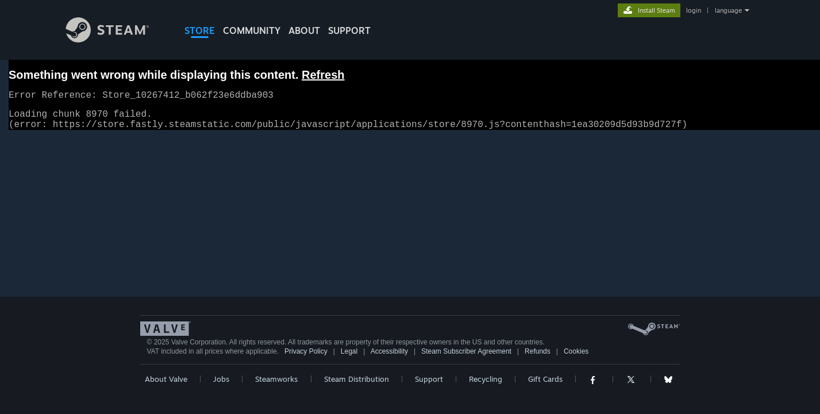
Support (429, 385)
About (304, 30)
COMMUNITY (251, 30)
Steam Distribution (356, 385)
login (693, 10)
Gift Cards (545, 385)
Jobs (221, 385)
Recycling (485, 385)
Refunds (537, 358)
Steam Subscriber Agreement (466, 358)
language (728, 10)
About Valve (166, 385)
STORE (199, 30)
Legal (349, 358)
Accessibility (389, 358)
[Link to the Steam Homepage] (116, 39)
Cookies (576, 358)
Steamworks (276, 385)
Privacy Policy (306, 358)
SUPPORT (349, 30)
